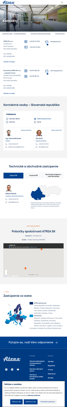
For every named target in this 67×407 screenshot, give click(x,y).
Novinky (50, 378)
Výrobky (51, 361)
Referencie (51, 374)
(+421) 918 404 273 (11, 199)
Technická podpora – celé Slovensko (53, 175)
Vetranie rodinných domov (36, 370)
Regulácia (51, 365)
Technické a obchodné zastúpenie (41, 33)
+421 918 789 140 (31, 76)
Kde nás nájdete (60, 33)
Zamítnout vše (31, 401)
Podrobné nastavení (48, 401)
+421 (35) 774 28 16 (32, 47)
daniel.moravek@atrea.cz (14, 147)
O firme (50, 369)
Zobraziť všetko (13, 119)
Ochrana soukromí (33, 395)
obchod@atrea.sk (53, 70)
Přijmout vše (16, 401)
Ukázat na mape (9, 62)
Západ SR (13, 175)
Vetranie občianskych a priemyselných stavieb (37, 363)
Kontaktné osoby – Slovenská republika (14, 33)
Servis (37, 122)
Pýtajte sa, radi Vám (33, 342)
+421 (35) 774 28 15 (32, 41)
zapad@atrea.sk (12, 202)
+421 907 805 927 (31, 70)
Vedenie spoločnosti (42, 119)
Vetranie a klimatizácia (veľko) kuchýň (36, 376)
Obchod (10, 122)
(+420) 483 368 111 (11, 144)
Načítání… (33, 260)
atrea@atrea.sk (53, 41)
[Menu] (62, 2)
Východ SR (33, 175)
